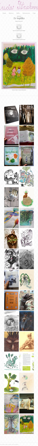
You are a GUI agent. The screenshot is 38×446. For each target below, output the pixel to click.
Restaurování (26, 13)
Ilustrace (11, 13)
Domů (4, 13)
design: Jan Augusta (8, 444)
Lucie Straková (19, 5)
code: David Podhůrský (15, 444)
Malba (18, 13)
